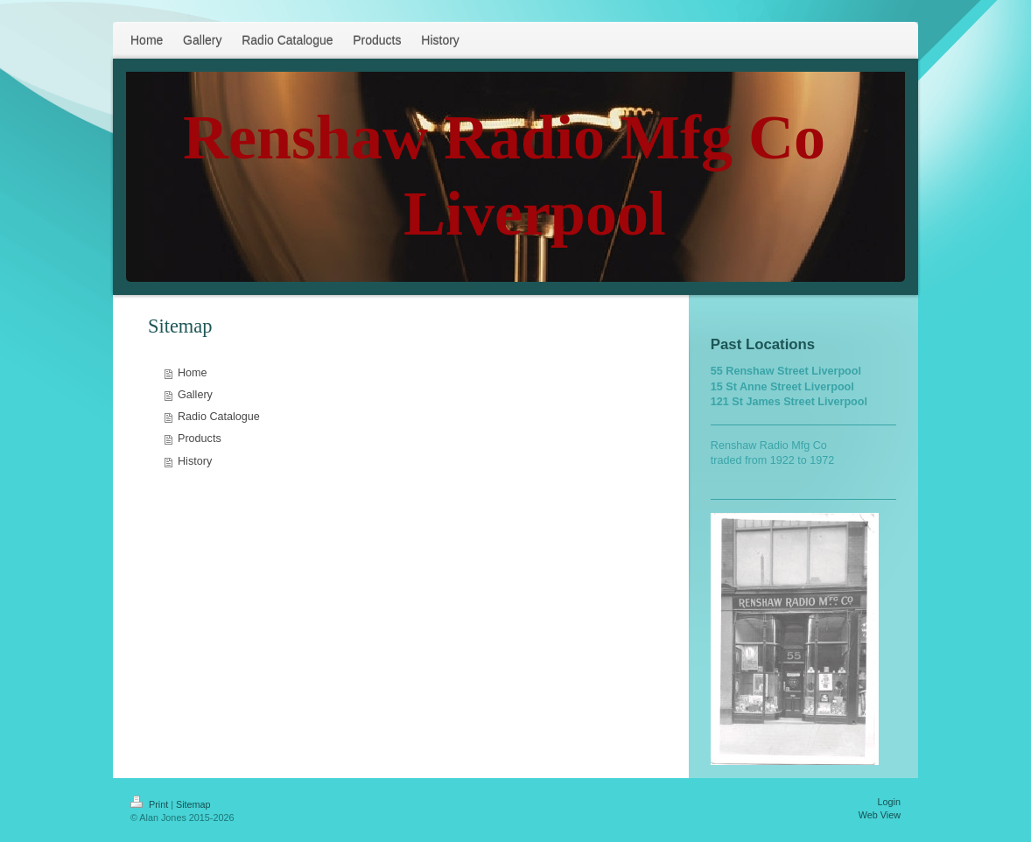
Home (192, 373)
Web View (880, 815)
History (195, 461)
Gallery (195, 395)
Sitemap (193, 804)
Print (150, 804)
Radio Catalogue (219, 416)
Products (199, 438)
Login (889, 801)
